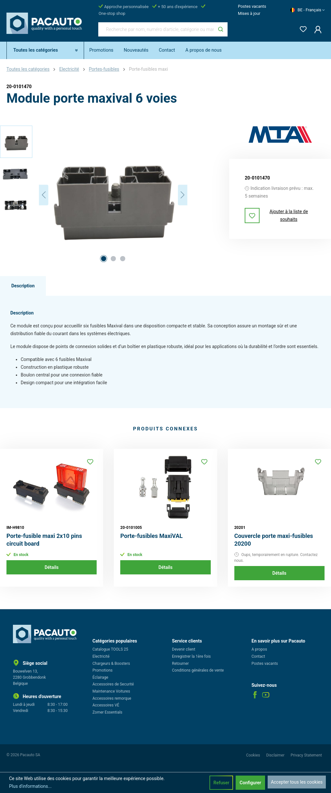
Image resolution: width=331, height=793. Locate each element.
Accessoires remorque (111, 698)
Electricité (101, 656)
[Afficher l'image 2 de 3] (113, 258)
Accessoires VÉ (105, 705)
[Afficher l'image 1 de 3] (103, 258)
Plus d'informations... (30, 786)
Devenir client (183, 649)
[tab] (23, 286)
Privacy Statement (306, 755)
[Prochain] (182, 194)
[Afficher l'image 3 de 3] (122, 258)
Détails (52, 567)
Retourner (180, 663)
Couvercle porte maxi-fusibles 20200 (273, 539)
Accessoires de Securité (113, 684)
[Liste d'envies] (301, 28)
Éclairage (100, 677)
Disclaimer (275, 755)
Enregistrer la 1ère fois (191, 656)
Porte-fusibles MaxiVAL (151, 535)
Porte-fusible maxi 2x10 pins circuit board (44, 539)
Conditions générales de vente (198, 670)
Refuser (221, 782)
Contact (258, 656)
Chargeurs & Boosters (111, 663)
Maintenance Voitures (111, 691)
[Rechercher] (221, 29)
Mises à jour (249, 13)
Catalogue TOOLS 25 (110, 649)
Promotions (102, 670)
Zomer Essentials (107, 712)
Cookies (253, 755)
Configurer (250, 782)
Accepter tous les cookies (297, 782)
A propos (259, 649)
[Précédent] (43, 194)
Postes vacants (252, 6)
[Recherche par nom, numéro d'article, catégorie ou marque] (156, 29)
